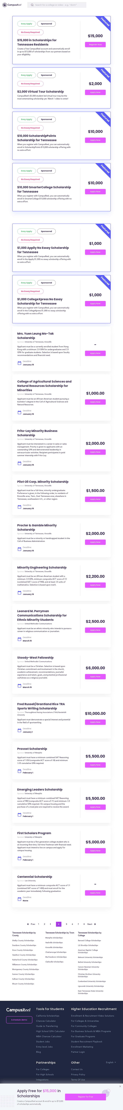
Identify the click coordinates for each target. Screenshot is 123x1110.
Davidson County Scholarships (24, 945)
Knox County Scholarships (22, 950)
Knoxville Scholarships (54, 947)
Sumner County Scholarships (23, 974)
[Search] (56, 5)
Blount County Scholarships (23, 984)
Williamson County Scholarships (24, 965)
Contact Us (77, 1069)
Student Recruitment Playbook (86, 1042)
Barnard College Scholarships (89, 941)
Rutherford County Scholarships (25, 960)
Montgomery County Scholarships (25, 969)
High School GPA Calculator (50, 1031)
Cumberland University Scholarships (92, 981)
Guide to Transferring (47, 1026)
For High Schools (45, 1075)
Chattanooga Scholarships (55, 952)
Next (89, 924)
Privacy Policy (78, 1075)
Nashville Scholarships (54, 943)
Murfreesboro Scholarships (56, 957)
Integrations (42, 1080)
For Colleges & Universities (85, 1021)
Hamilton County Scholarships (24, 955)
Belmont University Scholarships (90, 957)
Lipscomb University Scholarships (91, 986)
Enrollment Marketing (82, 1047)
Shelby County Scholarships (23, 941)
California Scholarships (47, 1016)
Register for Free (85, 1097)
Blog (38, 1052)
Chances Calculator (46, 1021)
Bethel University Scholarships (89, 962)
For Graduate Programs (83, 1037)
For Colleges (42, 1069)
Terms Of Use (78, 1080)
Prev (33, 924)
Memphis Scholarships (54, 938)
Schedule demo (19, 1019)
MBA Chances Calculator (49, 1037)
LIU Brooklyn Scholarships (88, 945)
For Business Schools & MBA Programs (91, 1031)
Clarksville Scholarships (54, 962)
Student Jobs (43, 1042)
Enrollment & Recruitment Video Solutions (92, 1016)
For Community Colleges (84, 1026)
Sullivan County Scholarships (23, 979)
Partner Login (78, 1052)
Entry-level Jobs (44, 1047)
